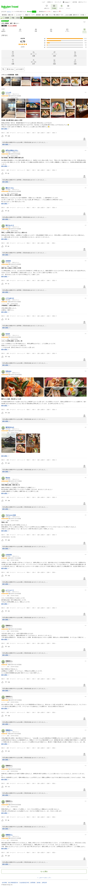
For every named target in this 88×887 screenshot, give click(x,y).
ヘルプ (43, 2)
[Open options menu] (20, 69)
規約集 (39, 882)
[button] (6, 81)
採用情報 (32, 882)
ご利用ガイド (50, 2)
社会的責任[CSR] (24, 882)
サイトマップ (58, 2)
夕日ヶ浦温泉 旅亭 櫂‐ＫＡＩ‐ (10, 23)
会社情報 (4, 882)
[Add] (84, 22)
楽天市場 (75, 2)
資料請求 (44, 882)
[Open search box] (3, 69)
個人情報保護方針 (13, 882)
